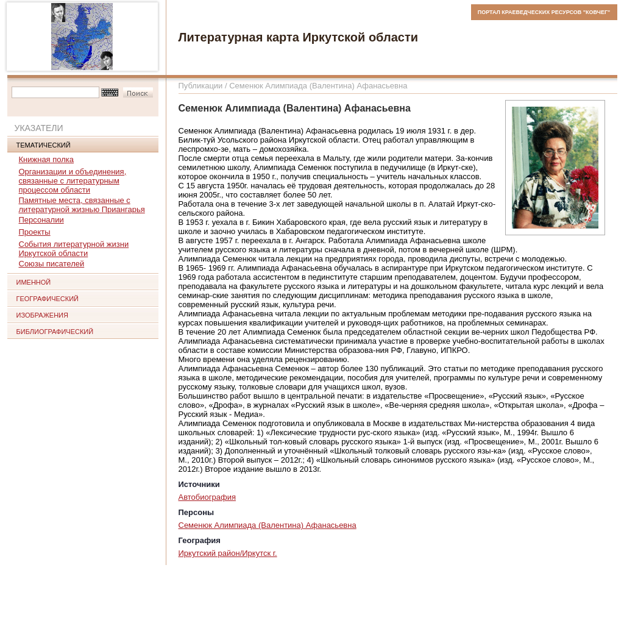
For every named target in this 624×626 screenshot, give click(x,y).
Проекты (35, 232)
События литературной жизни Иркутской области (74, 249)
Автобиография (207, 497)
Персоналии (41, 219)
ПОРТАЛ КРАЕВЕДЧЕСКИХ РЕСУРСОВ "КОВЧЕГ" (544, 12)
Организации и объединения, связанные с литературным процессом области (73, 180)
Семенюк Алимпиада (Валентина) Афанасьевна (267, 525)
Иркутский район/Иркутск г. (228, 553)
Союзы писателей (52, 263)
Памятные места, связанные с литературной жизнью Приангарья (82, 205)
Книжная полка (46, 159)
